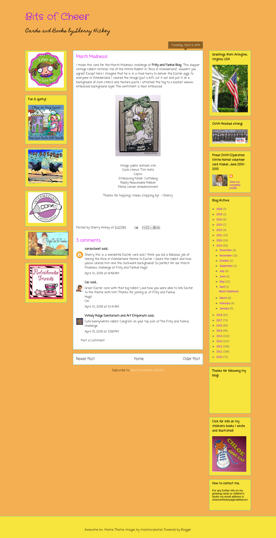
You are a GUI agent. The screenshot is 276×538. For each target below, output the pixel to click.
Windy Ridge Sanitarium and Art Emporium (116, 316)
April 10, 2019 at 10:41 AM (102, 307)
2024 (219, 219)
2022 (219, 230)
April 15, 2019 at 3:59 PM (102, 331)
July (222, 271)
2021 (219, 235)
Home (139, 359)
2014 (219, 336)
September (226, 265)
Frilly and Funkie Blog (166, 65)
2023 (219, 224)
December (225, 250)
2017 (219, 320)
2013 (219, 341)
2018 (219, 314)
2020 (219, 240)
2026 (219, 208)
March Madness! (229, 291)
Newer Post (85, 359)
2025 (219, 214)
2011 (219, 351)
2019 (219, 245)
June (222, 276)
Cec (87, 282)
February (225, 303)
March (223, 297)
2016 (219, 325)
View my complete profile (235, 185)
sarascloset (93, 249)
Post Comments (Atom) (147, 370)
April (222, 286)
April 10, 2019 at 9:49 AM (102, 273)
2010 (219, 356)
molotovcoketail (151, 530)
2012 (219, 346)
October (224, 260)
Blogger (186, 530)
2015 (219, 330)
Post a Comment (93, 340)
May (222, 281)
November (225, 255)
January (224, 308)
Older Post (191, 359)
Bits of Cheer (57, 17)
